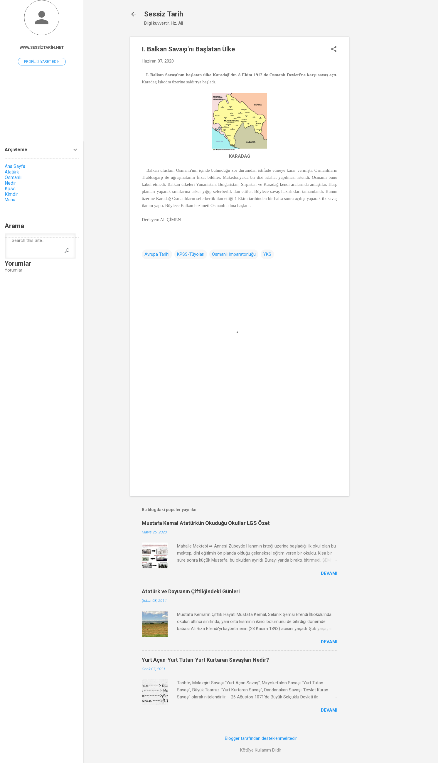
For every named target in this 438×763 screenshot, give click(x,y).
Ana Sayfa (15, 166)
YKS (267, 254)
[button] (333, 50)
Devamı (329, 573)
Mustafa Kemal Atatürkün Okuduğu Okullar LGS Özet (206, 523)
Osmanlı (13, 177)
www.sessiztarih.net (42, 47)
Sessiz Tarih (163, 14)
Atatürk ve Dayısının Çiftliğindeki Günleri (191, 591)
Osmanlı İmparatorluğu (234, 254)
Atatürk (12, 172)
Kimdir (11, 194)
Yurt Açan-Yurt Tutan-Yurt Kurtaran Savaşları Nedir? (205, 660)
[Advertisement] (372, 125)
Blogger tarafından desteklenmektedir (261, 738)
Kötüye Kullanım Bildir (260, 750)
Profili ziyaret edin (42, 62)
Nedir (10, 183)
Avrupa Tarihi (156, 254)
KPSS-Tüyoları (190, 254)
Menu (10, 199)
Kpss (10, 188)
